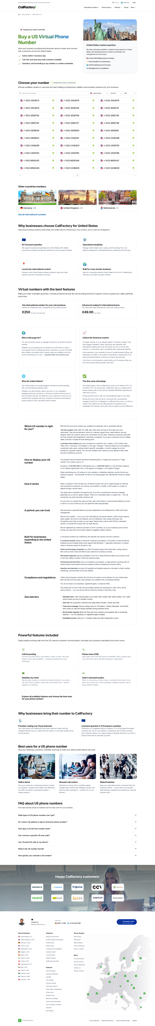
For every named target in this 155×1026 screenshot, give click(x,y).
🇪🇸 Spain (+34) (23, 955)
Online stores (50, 943)
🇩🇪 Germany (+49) (24, 943)
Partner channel (79, 971)
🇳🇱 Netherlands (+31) (25, 949)
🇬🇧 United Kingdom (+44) (26, 939)
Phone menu (50, 992)
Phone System (79, 933)
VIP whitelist (49, 980)
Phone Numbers (24, 933)
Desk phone (77, 936)
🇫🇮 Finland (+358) (24, 976)
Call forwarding (50, 971)
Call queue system (51, 986)
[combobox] (99, 93)
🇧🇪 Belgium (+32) (23, 952)
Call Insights (49, 1010)
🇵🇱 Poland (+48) (23, 970)
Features (49, 967)
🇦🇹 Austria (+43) (23, 961)
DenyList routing (51, 983)
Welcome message (52, 998)
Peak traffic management (54, 989)
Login (134, 2)
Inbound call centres (52, 936)
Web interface (78, 943)
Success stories (79, 961)
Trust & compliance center (123, 1020)
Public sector (50, 946)
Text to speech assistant (53, 1004)
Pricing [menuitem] (126, 7)
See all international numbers (32, 214)
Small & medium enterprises (54, 939)
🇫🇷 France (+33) (23, 946)
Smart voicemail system (53, 1001)
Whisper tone (50, 995)
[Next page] (135, 175)
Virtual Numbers (79, 958)
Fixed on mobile (79, 949)
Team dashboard (79, 946)
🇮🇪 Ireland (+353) (23, 958)
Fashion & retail (50, 952)
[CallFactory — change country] (125, 2)
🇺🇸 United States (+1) (25, 936)
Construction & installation (54, 949)
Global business (51, 958)
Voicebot (49, 1007)
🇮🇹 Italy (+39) (22, 967)
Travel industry (50, 955)
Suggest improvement (107, 1020)
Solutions (49, 933)
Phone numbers (26, 14)
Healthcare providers (52, 961)
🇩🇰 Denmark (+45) (24, 979)
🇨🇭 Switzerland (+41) (24, 964)
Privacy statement (94, 1020)
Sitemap (134, 1020)
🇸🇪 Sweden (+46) (24, 973)
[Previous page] (20, 175)
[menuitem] (92, 7)
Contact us (77, 968)
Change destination (52, 974)
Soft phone (77, 939)
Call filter (48, 977)
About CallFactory (79, 965)
